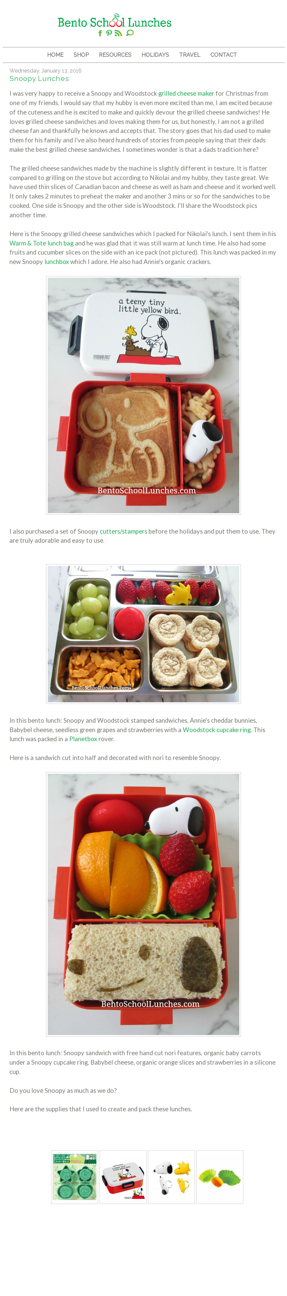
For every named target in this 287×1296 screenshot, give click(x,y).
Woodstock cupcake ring (217, 729)
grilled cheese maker (186, 93)
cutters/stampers (124, 531)
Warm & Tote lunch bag (42, 243)
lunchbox (57, 261)
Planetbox (83, 739)
